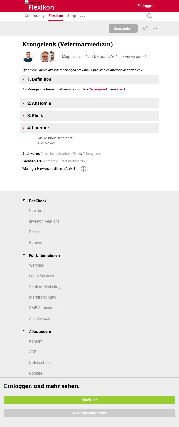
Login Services (41, 276)
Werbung (36, 265)
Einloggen (146, 5)
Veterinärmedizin (72, 161)
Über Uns (36, 210)
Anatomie (50, 161)
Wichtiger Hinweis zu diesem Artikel (48, 169)
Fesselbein (48, 154)
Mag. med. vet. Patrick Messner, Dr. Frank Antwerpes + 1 (104, 57)
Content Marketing (45, 286)
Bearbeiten (122, 28)
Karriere (35, 242)
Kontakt (35, 341)
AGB (33, 352)
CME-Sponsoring (43, 308)
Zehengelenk (98, 89)
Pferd (121, 89)
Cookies (36, 373)
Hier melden (47, 143)
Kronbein (64, 154)
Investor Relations (44, 221)
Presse (34, 232)
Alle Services (40, 318)
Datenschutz (40, 362)
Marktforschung (42, 297)
